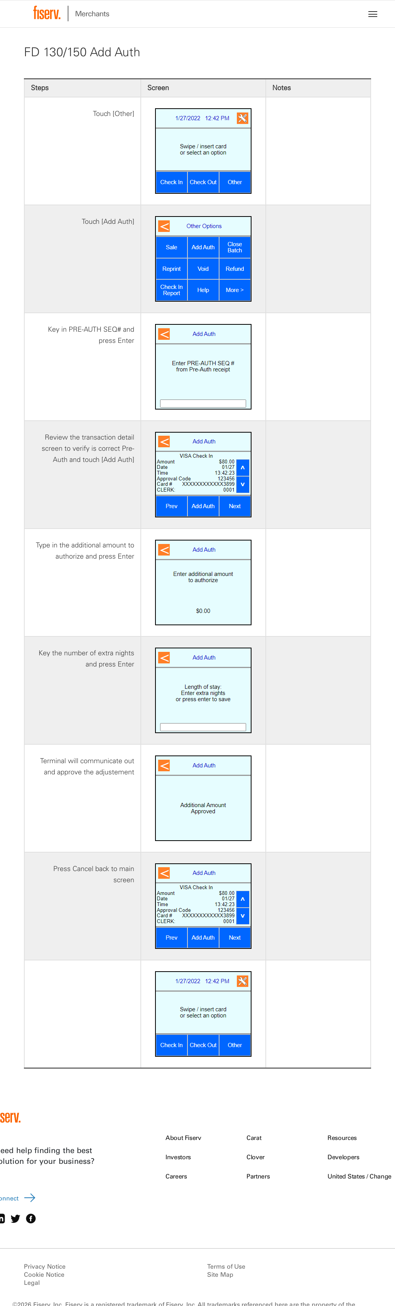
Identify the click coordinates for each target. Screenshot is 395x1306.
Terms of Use (226, 1266)
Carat (253, 1137)
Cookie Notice (44, 1274)
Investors (178, 1157)
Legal (32, 1282)
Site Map (220, 1274)
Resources (342, 1137)
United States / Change (359, 1176)
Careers (176, 1176)
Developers (343, 1157)
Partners (258, 1176)
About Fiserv (183, 1137)
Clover (255, 1157)
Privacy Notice (45, 1266)
